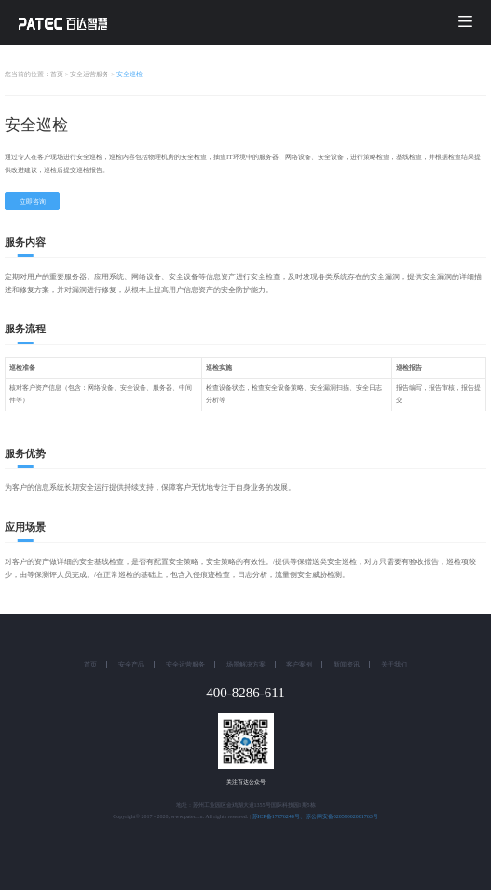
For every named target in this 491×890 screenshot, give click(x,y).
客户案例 (299, 664)
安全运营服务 (185, 664)
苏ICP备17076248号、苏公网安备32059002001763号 (315, 816)
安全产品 (131, 664)
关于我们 (394, 664)
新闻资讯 (347, 664)
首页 (90, 664)
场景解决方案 (246, 664)
